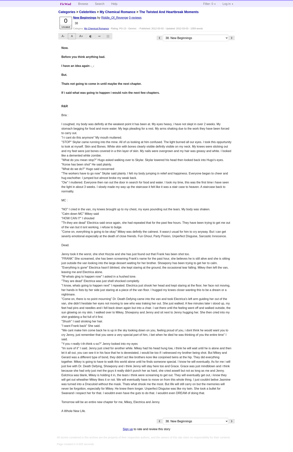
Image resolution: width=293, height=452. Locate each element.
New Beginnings (84, 17)
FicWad (65, 4)
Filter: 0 (208, 3)
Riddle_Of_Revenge (114, 17)
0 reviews (135, 17)
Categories (66, 12)
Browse (83, 3)
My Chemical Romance (117, 12)
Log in (227, 3)
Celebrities (87, 12)
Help (114, 3)
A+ (81, 36)
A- (62, 36)
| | (108, 36)
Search (99, 3)
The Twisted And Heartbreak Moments (169, 12)
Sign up (128, 429)
